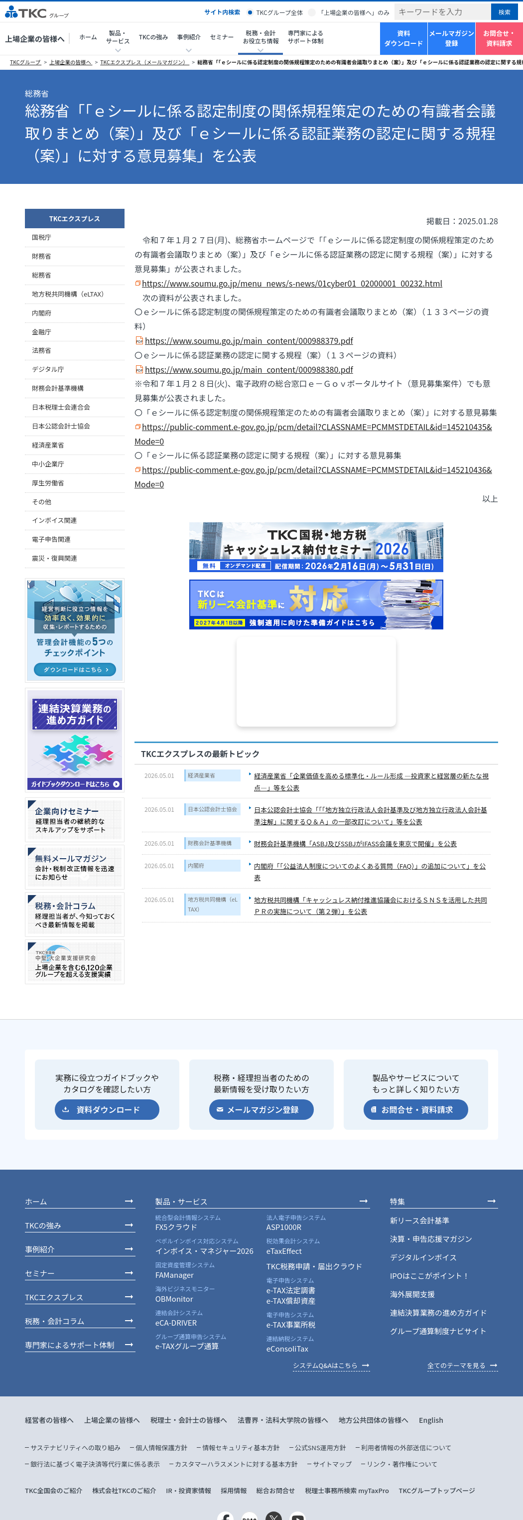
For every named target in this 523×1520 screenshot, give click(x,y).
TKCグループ (25, 62)
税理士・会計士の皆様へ (188, 1420)
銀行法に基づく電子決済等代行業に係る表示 (95, 1464)
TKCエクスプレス (75, 218)
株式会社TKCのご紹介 (124, 1490)
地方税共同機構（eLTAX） (213, 904)
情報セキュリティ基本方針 (240, 1447)
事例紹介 (40, 1249)
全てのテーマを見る (456, 1365)
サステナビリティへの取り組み (75, 1447)
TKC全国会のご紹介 (54, 1490)
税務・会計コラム (55, 1321)
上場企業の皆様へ (35, 38)
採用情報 (234, 1490)
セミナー (222, 36)
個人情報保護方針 (161, 1447)
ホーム (88, 36)
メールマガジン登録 (451, 38)
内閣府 (196, 865)
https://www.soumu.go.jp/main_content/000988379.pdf (249, 340)
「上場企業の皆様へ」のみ (354, 12)
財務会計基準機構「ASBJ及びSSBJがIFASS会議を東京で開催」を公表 (355, 843)
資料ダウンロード (403, 38)
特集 (397, 1201)
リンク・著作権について (402, 1464)
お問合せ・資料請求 (499, 38)
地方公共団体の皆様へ (373, 1420)
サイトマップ (332, 1464)
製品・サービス (181, 1201)
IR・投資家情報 (188, 1490)
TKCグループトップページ (436, 1490)
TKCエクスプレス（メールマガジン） (144, 62)
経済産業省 (201, 775)
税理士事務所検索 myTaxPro (347, 1490)
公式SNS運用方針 (320, 1447)
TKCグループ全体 (279, 12)
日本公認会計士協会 (212, 809)
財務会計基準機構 (210, 843)
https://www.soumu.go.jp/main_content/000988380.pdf (249, 369)
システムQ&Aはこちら (325, 1365)
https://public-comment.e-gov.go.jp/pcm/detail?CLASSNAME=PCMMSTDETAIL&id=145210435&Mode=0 (313, 434)
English (431, 1420)
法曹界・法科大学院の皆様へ (283, 1420)
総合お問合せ (276, 1490)
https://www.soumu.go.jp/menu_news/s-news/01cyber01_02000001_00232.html (292, 283)
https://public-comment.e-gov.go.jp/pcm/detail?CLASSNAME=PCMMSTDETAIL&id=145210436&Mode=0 (313, 476)
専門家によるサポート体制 (305, 36)
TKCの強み (153, 36)
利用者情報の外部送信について (406, 1447)
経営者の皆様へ (49, 1420)
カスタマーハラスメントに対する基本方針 (236, 1464)
